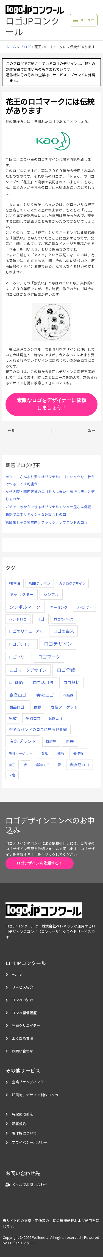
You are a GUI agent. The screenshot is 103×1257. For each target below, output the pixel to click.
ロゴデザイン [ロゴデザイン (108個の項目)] (58, 643)
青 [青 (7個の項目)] (59, 764)
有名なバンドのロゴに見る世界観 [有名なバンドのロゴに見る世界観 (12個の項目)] (38, 729)
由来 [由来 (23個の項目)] (70, 741)
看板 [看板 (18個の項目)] (45, 753)
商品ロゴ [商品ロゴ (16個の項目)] (16, 707)
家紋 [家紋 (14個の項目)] (13, 718)
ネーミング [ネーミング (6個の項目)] (59, 607)
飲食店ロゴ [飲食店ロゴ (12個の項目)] (79, 764)
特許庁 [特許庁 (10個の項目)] (51, 741)
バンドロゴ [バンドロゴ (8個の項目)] (18, 619)
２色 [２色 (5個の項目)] (12, 774)
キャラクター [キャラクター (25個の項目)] (21, 594)
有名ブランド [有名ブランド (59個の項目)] (23, 741)
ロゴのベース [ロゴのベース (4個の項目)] (63, 619)
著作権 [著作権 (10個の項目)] (78, 753)
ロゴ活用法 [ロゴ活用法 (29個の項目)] (43, 682)
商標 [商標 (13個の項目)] (37, 707)
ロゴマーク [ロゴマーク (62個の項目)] (49, 656)
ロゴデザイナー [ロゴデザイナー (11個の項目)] (21, 644)
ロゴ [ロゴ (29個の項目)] (40, 619)
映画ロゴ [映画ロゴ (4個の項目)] (55, 718)
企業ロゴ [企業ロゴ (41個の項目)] (18, 695)
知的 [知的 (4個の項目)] (60, 753)
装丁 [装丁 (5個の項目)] (12, 764)
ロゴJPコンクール (32, 26)
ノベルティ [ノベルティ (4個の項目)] (84, 607)
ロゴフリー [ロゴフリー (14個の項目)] (18, 657)
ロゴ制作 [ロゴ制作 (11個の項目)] (16, 682)
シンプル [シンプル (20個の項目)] (51, 594)
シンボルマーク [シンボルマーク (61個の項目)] (25, 606)
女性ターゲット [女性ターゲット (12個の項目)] (64, 707)
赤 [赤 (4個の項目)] (25, 764)
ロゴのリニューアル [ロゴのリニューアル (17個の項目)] (26, 631)
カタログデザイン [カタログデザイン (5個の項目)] (72, 583)
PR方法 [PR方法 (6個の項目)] (14, 583)
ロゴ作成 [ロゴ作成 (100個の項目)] (66, 669)
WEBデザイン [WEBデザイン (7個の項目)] (40, 583)
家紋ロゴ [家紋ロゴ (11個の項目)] (33, 718)
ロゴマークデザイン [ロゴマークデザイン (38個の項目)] (27, 670)
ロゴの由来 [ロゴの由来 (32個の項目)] (63, 631)
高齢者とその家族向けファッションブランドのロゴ (46, 522)
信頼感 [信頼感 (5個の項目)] (68, 695)
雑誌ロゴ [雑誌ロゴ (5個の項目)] (42, 764)
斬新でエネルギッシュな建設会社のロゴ (37, 514)
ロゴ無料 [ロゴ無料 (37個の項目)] (71, 682)
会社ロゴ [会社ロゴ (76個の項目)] (45, 695)
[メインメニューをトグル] (84, 20)
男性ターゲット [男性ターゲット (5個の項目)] (20, 753)
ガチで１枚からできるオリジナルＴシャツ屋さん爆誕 (48, 506)
